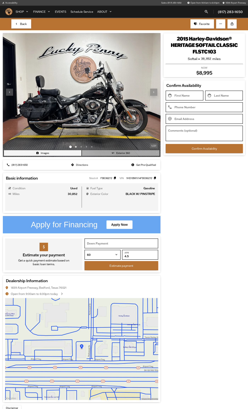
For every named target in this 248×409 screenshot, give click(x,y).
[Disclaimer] (12, 390)
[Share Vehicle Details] (232, 23)
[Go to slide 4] (86, 147)
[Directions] (80, 164)
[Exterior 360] (120, 153)
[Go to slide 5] (92, 147)
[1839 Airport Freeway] (234, 3)
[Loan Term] (102, 237)
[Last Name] (224, 95)
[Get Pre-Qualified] (144, 164)
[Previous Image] (9, 92)
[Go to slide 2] (76, 147)
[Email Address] (204, 119)
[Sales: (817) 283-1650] (171, 3)
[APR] (140, 237)
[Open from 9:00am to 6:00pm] (203, 3)
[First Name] (184, 95)
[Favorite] (202, 23)
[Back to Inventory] (21, 23)
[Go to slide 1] (70, 147)
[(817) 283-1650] (17, 164)
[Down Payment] (121, 226)
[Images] (42, 153)
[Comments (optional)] (204, 133)
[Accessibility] (9, 3)
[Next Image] (153, 92)
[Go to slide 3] (81, 147)
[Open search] (206, 12)
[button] (220, 23)
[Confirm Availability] (204, 148)
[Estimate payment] (121, 248)
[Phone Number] (204, 107)
